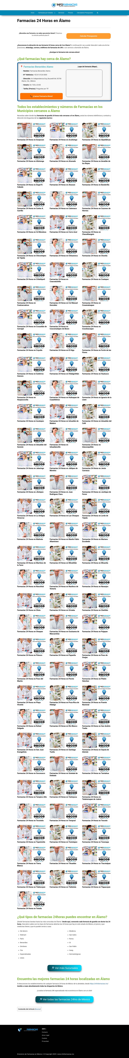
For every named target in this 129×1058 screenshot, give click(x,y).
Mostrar (37, 1007)
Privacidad (45, 1039)
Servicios (61, 13)
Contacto (45, 1030)
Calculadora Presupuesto (85, 13)
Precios (70, 13)
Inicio (32, 13)
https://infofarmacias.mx (99, 982)
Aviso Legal (45, 1033)
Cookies (44, 1036)
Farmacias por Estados (45, 13)
